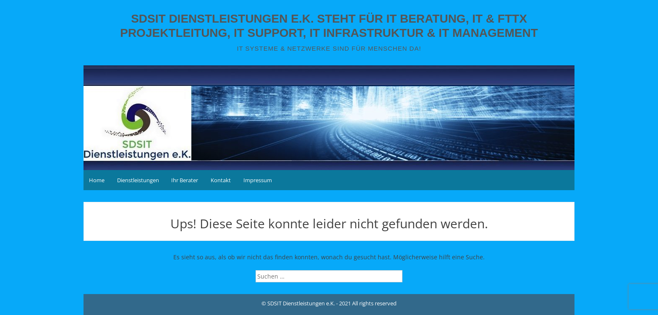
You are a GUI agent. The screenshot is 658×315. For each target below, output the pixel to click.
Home (96, 180)
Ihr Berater (184, 180)
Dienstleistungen (138, 180)
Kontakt (221, 180)
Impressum (257, 180)
